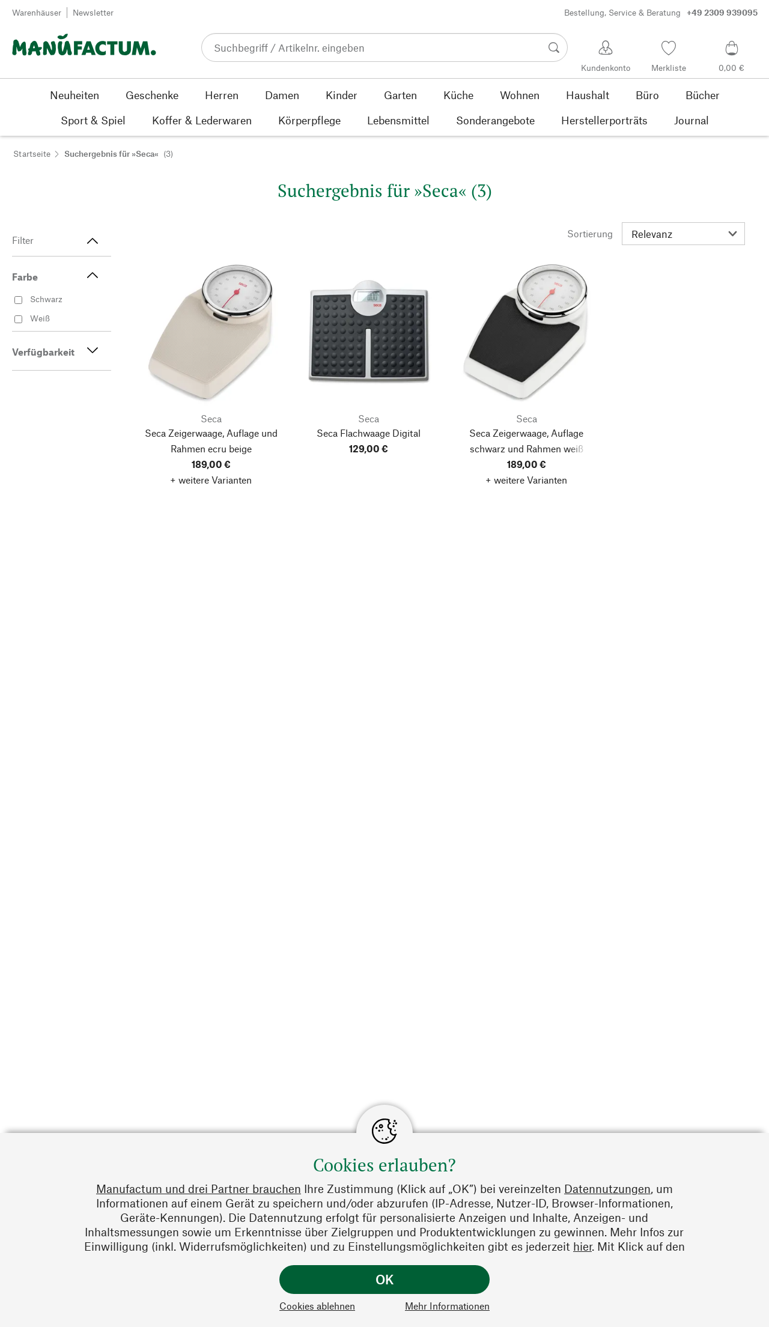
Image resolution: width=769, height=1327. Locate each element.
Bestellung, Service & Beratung (661, 12)
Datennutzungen (607, 1188)
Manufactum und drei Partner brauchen (198, 1188)
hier (582, 1246)
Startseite (31, 153)
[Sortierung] (683, 233)
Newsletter (93, 12)
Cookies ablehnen (317, 1305)
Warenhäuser (36, 12)
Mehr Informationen (447, 1305)
